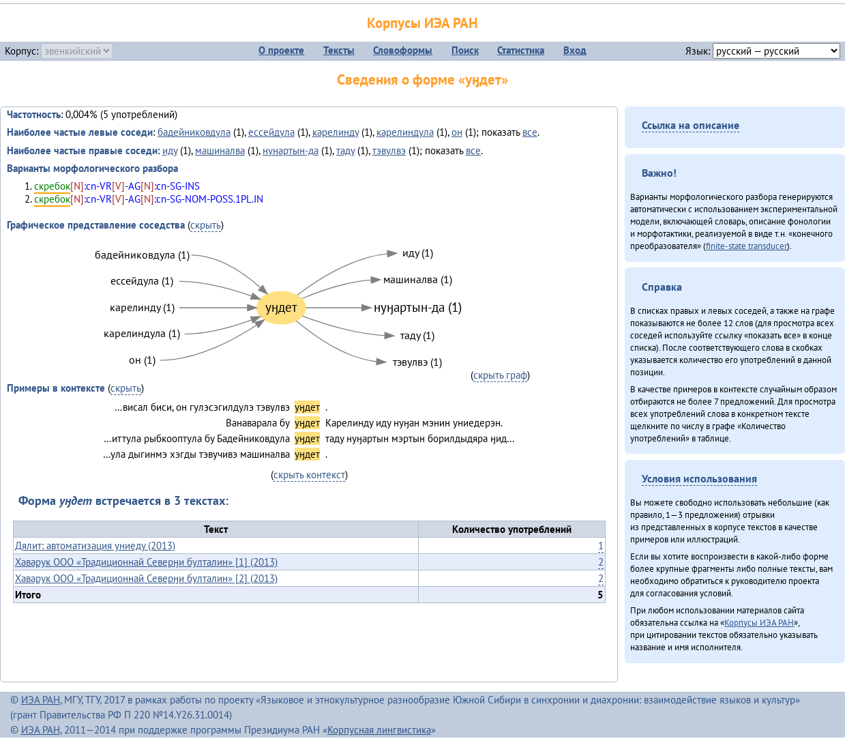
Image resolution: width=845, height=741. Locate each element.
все (529, 132)
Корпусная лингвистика (379, 729)
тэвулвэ (389, 150)
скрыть (205, 224)
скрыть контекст (309, 474)
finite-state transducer (746, 245)
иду (169, 150)
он (456, 132)
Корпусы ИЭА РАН (422, 23)
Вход (575, 50)
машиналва (220, 150)
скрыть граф (500, 374)
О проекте (281, 50)
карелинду (335, 132)
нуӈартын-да (290, 150)
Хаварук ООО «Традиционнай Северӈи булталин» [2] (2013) (146, 578)
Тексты (339, 50)
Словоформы (402, 50)
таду (345, 150)
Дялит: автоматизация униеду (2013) (95, 545)
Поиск (465, 50)
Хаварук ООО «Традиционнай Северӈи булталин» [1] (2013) (146, 561)
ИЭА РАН (40, 699)
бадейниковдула (194, 132)
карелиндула (405, 132)
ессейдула (271, 132)
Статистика (520, 50)
